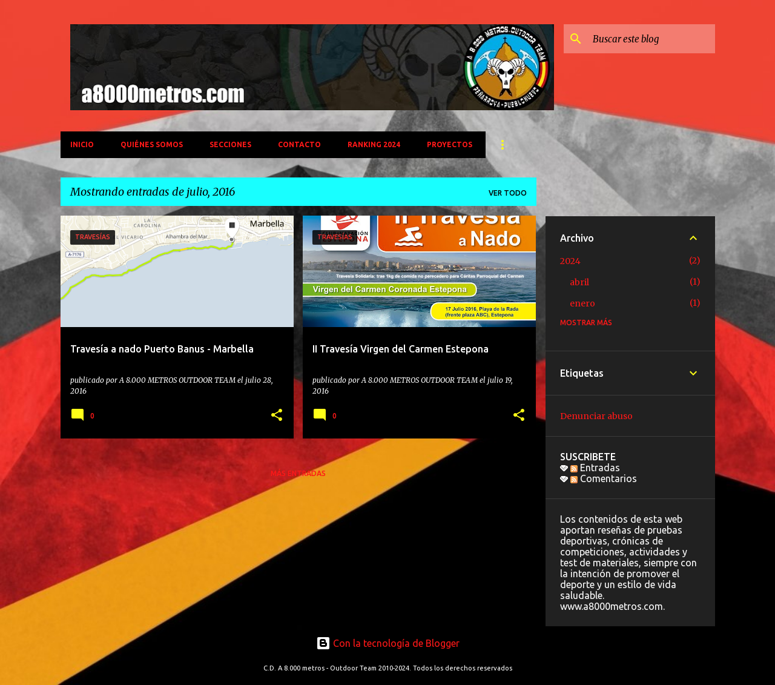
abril (579, 282)
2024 (570, 261)
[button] (276, 416)
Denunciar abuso (596, 416)
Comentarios (603, 478)
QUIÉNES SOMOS (151, 144)
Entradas (595, 467)
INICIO (82, 144)
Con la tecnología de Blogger (388, 643)
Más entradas (298, 473)
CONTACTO (299, 144)
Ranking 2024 (374, 144)
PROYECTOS (449, 144)
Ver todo (508, 193)
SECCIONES (230, 144)
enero (582, 303)
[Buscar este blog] (651, 38)
